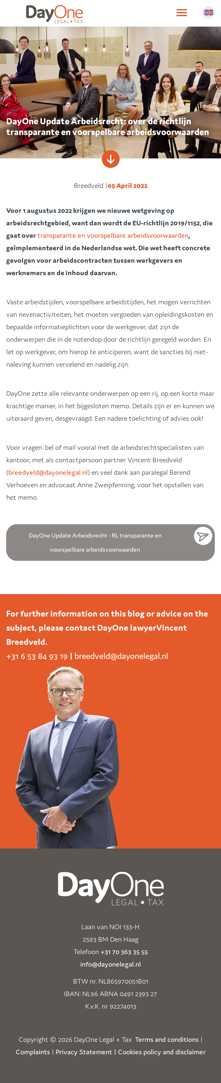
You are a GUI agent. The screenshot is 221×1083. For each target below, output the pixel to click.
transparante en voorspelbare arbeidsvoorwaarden (113, 235)
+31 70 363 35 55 (124, 951)
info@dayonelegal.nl (110, 964)
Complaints (33, 1051)
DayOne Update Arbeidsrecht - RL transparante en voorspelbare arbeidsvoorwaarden (95, 542)
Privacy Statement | (86, 1051)
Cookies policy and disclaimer (162, 1051)
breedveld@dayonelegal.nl (48, 472)
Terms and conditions (167, 1039)
